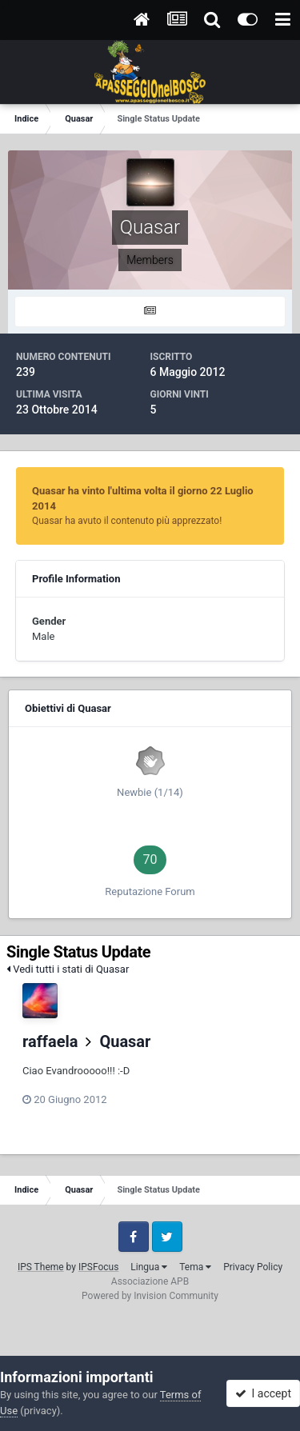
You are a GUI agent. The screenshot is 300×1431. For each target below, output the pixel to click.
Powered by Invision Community (150, 1295)
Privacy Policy (252, 1267)
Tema (195, 1267)
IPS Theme (41, 1267)
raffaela (50, 1041)
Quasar (124, 1041)
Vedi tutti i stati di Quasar (67, 969)
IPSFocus (98, 1267)
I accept (263, 1393)
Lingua (148, 1267)
